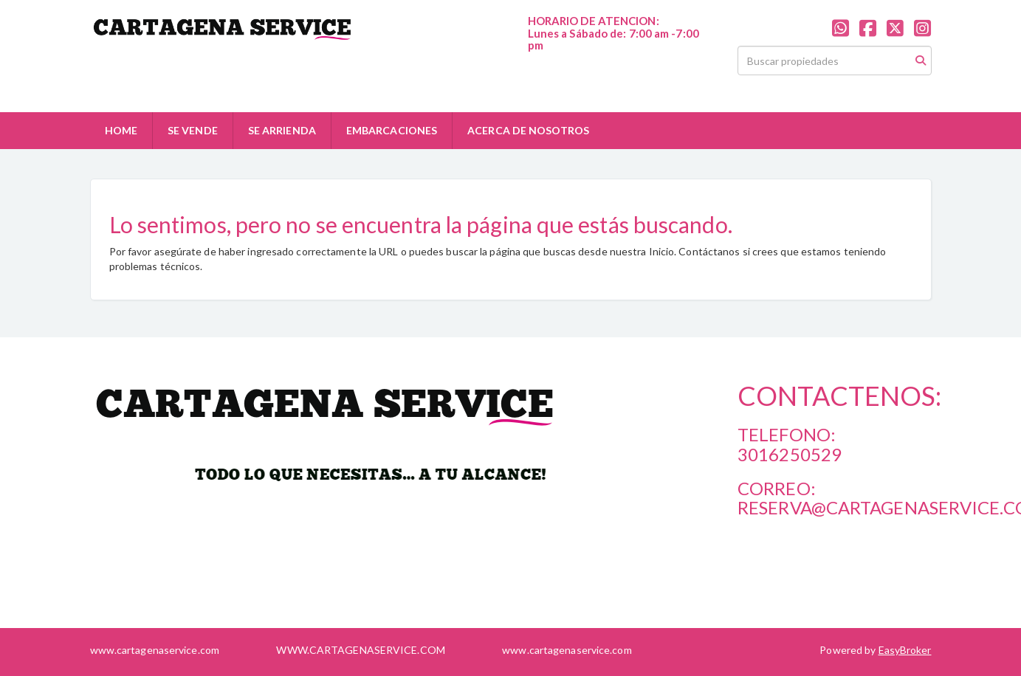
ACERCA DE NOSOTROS (528, 130)
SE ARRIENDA (282, 130)
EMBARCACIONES (391, 130)
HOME (121, 130)
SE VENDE (193, 130)
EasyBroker (905, 650)
